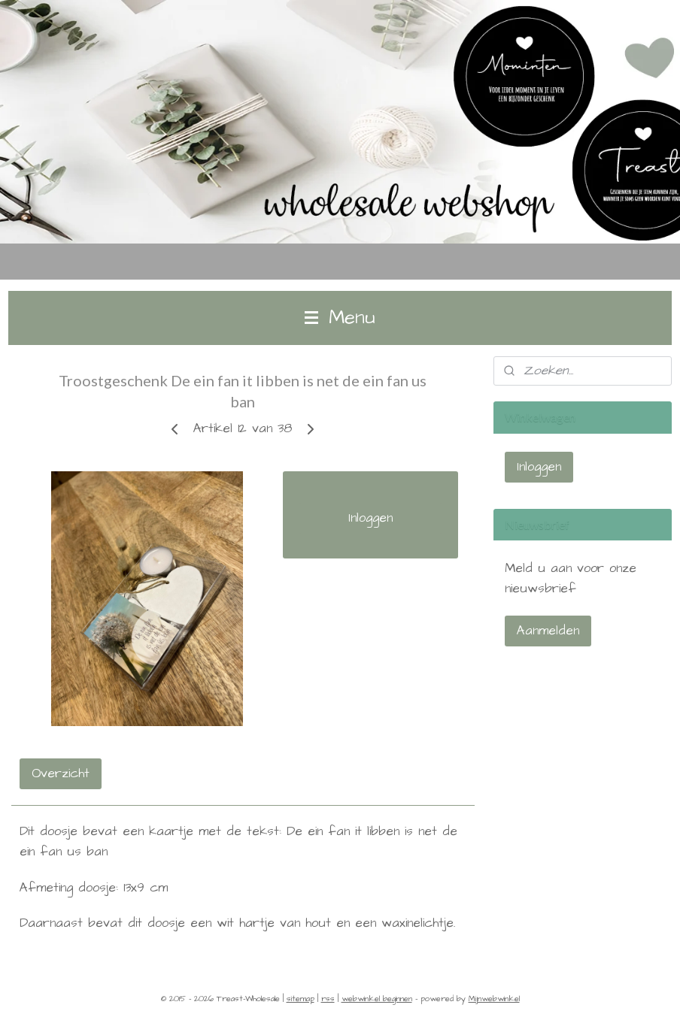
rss (328, 998)
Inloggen (370, 518)
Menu (340, 317)
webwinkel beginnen (377, 998)
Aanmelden (548, 631)
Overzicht (61, 773)
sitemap (300, 998)
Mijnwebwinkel (494, 998)
